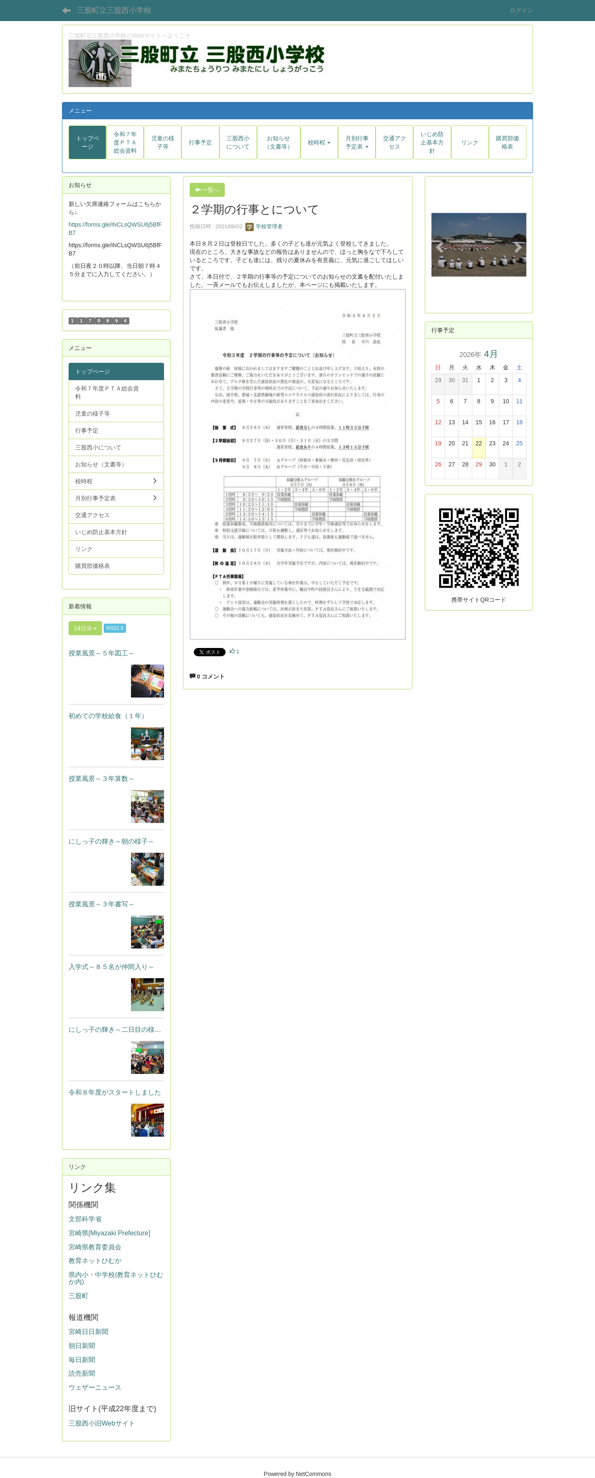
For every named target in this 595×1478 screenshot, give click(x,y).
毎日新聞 (82, 1359)
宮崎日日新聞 (88, 1331)
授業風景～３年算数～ (102, 778)
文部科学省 (85, 1219)
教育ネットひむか (95, 1260)
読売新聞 (82, 1373)
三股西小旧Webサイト (102, 1423)
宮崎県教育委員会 (95, 1247)
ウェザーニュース (95, 1387)
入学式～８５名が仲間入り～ (112, 966)
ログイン (521, 10)
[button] (319, 142)
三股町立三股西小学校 (114, 10)
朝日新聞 (82, 1345)
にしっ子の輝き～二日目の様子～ (118, 1029)
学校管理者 (264, 226)
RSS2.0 (114, 628)
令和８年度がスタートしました (115, 1092)
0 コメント (207, 676)
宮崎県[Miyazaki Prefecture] (109, 1233)
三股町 (78, 1295)
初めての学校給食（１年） (108, 715)
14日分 (85, 628)
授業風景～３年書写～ (102, 904)
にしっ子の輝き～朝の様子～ (112, 841)
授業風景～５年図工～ (102, 653)
